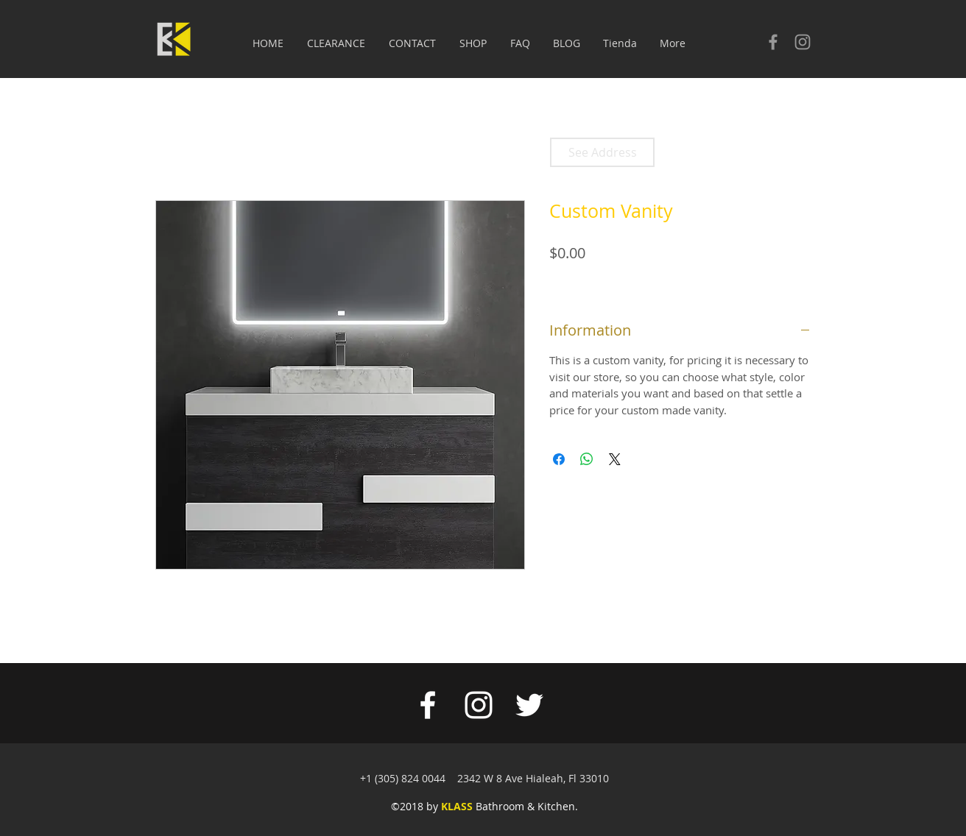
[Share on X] (615, 459)
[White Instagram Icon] (478, 705)
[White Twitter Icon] (529, 705)
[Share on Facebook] (559, 459)
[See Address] (602, 152)
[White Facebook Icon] (427, 705)
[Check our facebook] (773, 42)
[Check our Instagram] (802, 42)
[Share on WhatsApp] (587, 459)
